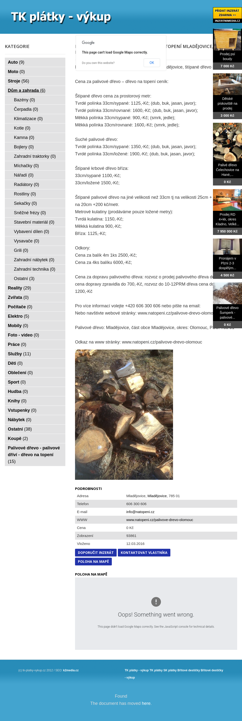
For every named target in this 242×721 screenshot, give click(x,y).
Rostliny (25, 194)
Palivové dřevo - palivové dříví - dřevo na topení (34, 455)
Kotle (22, 128)
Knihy (17, 400)
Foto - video (23, 335)
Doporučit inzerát (96, 552)
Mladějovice (157, 496)
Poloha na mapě (93, 561)
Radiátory (26, 184)
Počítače (20, 306)
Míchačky (26, 165)
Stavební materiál (34, 222)
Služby (19, 353)
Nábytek (19, 419)
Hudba (18, 391)
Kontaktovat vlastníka (144, 552)
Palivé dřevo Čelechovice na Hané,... (227, 170)
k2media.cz (71, 670)
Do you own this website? (98, 63)
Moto (16, 71)
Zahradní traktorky (35, 156)
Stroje (18, 81)
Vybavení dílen (31, 231)
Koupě (18, 438)
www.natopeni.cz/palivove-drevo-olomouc (159, 520)
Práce (17, 344)
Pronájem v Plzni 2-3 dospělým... (227, 263)
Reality (19, 288)
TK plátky (156, 670)
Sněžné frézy (30, 212)
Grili (21, 250)
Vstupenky (22, 410)
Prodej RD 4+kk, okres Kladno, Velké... (227, 219)
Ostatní (24, 278)
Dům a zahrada (26, 90)
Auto (16, 62)
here (146, 703)
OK (152, 63)
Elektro (18, 316)
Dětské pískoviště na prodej (227, 103)
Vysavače (26, 241)
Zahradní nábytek (34, 259)
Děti (15, 363)
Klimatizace (28, 118)
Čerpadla (26, 109)
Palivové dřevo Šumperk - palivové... (227, 312)
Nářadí (24, 175)
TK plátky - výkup (137, 670)
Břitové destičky (188, 670)
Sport (17, 382)
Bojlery (24, 146)
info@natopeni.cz (140, 512)
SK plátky (170, 670)
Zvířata (18, 297)
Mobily (18, 325)
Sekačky (25, 203)
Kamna (24, 137)
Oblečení (20, 372)
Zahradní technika (34, 269)
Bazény (24, 99)
